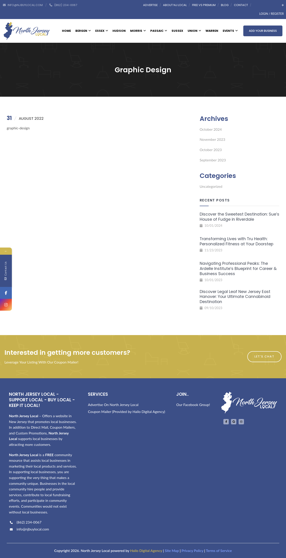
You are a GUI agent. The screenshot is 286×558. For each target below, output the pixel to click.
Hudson (119, 31)
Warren (211, 31)
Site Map (172, 550)
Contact (241, 5)
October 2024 (211, 129)
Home (66, 31)
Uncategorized (211, 186)
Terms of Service (219, 550)
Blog (225, 5)
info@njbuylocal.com (29, 529)
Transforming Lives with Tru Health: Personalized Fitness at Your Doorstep (236, 241)
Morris (138, 31)
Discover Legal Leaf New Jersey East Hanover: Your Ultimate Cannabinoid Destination (235, 297)
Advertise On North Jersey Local (113, 404)
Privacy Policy (192, 550)
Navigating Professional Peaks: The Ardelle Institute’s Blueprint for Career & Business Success (238, 268)
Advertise (150, 5)
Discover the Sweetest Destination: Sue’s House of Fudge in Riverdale (239, 217)
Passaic (158, 31)
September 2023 (213, 160)
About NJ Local (175, 5)
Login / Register (271, 13)
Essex (101, 31)
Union (194, 31)
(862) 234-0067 (25, 522)
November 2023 (212, 139)
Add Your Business (263, 31)
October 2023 (211, 150)
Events (230, 31)
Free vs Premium (204, 5)
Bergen (83, 31)
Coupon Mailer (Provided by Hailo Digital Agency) (126, 411)
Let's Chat (264, 356)
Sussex (177, 31)
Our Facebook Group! (193, 404)
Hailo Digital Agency (146, 550)
